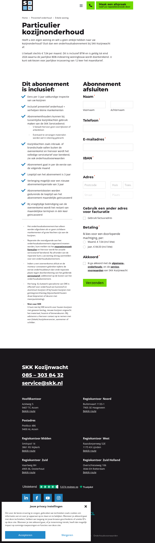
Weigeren (67, 535)
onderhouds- (95, 266)
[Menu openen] (81, 5)
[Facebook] (37, 498)
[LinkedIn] (26, 498)
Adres (89, 177)
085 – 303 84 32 (42, 375)
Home (25, 17)
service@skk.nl (42, 383)
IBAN (88, 158)
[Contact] (91, 5)
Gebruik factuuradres (100, 218)
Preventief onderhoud (41, 17)
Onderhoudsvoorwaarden (106, 535)
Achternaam (118, 110)
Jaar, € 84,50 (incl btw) (100, 246)
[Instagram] (59, 498)
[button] (85, 506)
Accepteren (25, 535)
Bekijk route (28, 411)
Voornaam (89, 110)
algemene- (118, 263)
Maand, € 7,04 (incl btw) (101, 241)
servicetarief (33, 275)
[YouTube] (48, 498)
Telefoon (91, 120)
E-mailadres (94, 139)
